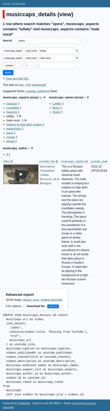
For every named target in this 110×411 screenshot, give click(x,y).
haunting (11, 112)
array (36, 299)
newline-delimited (51, 299)
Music (56, 107)
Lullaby (56, 103)
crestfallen (12, 107)
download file (34, 306)
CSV (28, 84)
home (6, 3)
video (6, 161)
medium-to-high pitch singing (24, 124)
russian (10, 137)
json (21, 84)
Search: (8, 40)
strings (10, 141)
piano (9, 132)
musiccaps (18, 3)
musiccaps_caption (73, 161)
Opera (56, 112)
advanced (39, 84)
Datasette (24, 403)
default (27, 299)
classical (11, 103)
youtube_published (37, 91)
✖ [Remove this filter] (77, 50)
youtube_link (47, 161)
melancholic (13, 128)
